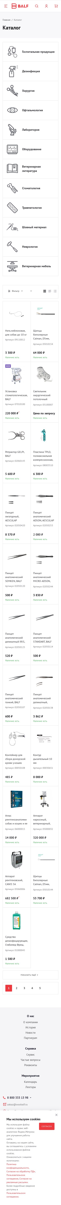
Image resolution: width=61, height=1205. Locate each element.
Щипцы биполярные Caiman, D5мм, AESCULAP (41, 881)
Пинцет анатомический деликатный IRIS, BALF (15, 638)
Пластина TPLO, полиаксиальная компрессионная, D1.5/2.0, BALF (43, 456)
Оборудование (31, 149)
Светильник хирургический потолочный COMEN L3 (41, 396)
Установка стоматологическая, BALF (16, 395)
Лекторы (30, 1087)
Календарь (30, 1082)
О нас (30, 1016)
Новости (30, 1032)
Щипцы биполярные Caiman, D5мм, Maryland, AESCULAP (41, 335)
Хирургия (28, 91)
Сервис (30, 1054)
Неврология (30, 247)
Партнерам (30, 1038)
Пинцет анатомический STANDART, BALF (42, 637)
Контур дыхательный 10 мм (42, 758)
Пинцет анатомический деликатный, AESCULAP (42, 699)
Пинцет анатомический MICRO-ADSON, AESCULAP (42, 577)
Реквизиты (30, 1065)
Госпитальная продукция (38, 52)
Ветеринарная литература (31, 169)
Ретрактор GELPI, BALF (15, 453)
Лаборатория (30, 130)
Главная (6, 19)
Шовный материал (34, 227)
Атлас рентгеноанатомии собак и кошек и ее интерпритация (16, 820)
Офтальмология (32, 110)
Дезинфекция (31, 71)
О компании (30, 1022)
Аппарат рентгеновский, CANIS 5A (14, 880)
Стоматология (31, 188)
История (31, 1027)
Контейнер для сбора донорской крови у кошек (15, 758)
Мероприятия (30, 1076)
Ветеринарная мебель (36, 266)
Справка (30, 1048)
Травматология (32, 208)
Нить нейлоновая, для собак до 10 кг (16, 332)
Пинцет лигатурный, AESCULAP (12, 516)
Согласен (47, 1126)
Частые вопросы (30, 1060)
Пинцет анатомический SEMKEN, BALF (14, 577)
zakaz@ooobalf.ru (17, 1104)
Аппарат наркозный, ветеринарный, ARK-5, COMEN (41, 820)
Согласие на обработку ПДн (21, 1171)
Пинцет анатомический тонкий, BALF (14, 698)
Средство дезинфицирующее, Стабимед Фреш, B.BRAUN (16, 941)
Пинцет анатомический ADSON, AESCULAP (43, 516)
